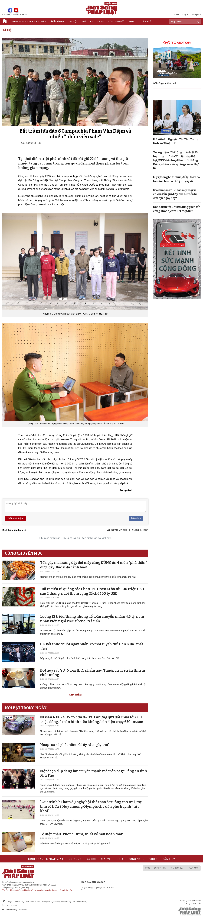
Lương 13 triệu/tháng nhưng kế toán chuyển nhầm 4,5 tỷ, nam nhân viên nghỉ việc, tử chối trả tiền (92, 618)
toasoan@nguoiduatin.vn (16, 909)
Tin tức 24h (177, 868)
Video (132, 21)
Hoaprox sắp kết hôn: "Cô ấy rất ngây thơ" (75, 745)
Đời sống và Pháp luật (165, 83)
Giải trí (87, 21)
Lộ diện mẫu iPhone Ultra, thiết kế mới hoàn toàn (81, 834)
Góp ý (185, 14)
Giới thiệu (160, 868)
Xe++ (100, 21)
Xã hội (73, 21)
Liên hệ (176, 14)
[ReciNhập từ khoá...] (185, 21)
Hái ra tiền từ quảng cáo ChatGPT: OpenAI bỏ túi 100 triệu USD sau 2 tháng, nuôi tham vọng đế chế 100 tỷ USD (92, 591)
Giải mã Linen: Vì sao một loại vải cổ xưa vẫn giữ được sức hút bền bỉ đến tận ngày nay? (175, 194)
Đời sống (57, 21)
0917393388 (11, 905)
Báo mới (193, 868)
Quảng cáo (196, 14)
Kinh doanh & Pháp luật (29, 21)
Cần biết (147, 21)
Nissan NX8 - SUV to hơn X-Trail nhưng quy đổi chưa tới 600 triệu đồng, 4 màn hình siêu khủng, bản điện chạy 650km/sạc (91, 719)
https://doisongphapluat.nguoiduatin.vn (18, 882)
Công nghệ (116, 21)
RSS (147, 868)
